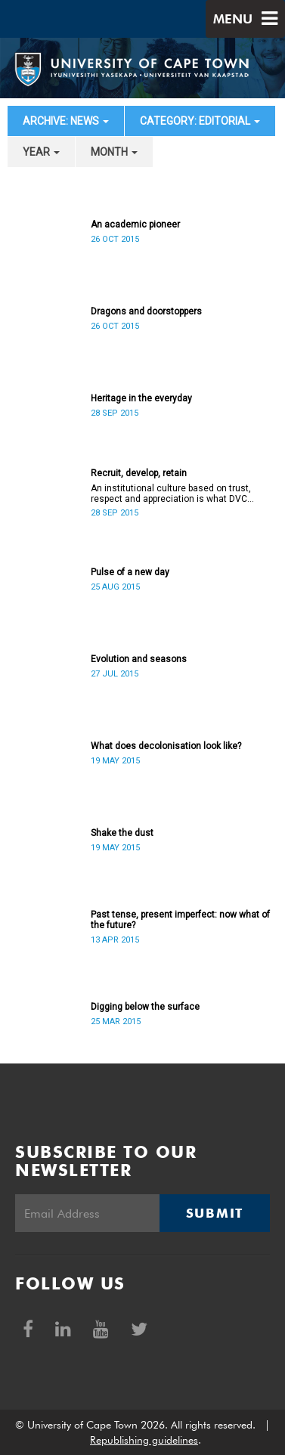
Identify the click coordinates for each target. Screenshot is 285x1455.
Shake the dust (122, 833)
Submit (214, 1213)
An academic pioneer (135, 224)
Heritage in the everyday (141, 398)
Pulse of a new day (130, 572)
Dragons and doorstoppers (146, 311)
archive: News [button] (66, 121)
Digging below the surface (145, 1006)
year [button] (41, 152)
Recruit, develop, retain (139, 473)
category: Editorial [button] (200, 121)
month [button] (114, 152)
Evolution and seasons (139, 659)
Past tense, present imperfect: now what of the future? (180, 919)
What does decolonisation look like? (166, 746)
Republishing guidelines (144, 1440)
